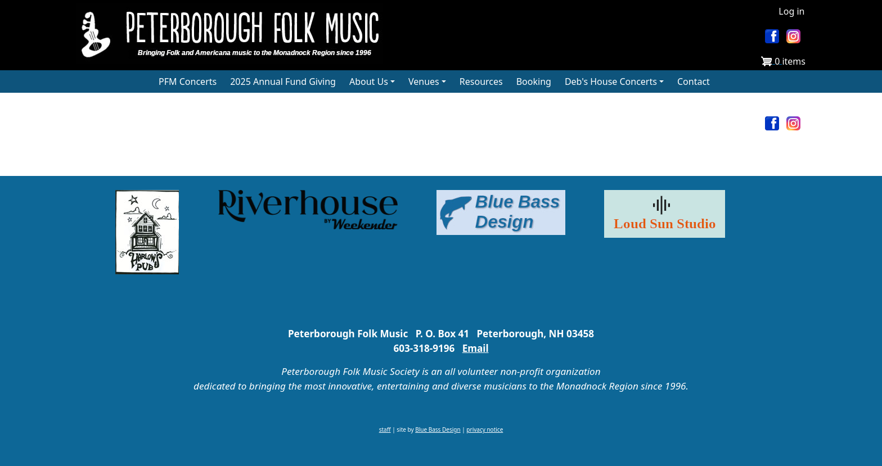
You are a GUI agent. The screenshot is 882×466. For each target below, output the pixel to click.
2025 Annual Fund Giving (283, 81)
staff (385, 429)
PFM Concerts (188, 81)
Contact (693, 81)
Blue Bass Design (437, 429)
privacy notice (484, 429)
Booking (533, 81)
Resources (481, 81)
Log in (791, 11)
